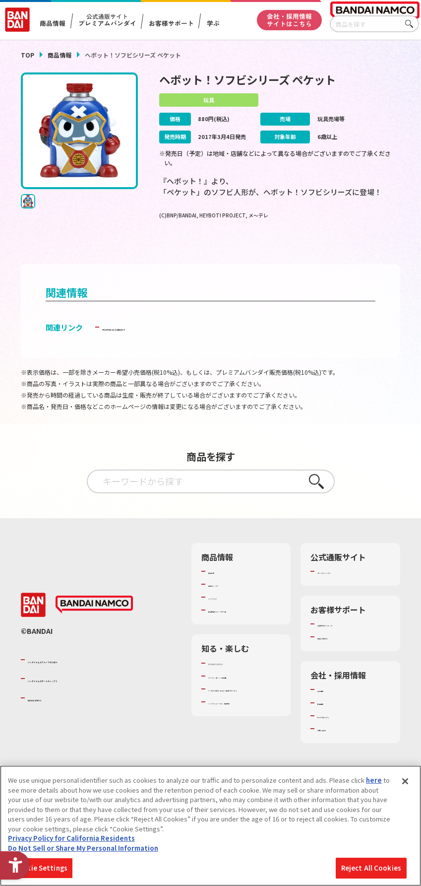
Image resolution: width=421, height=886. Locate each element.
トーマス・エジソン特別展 (243, 706)
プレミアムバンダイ (346, 588)
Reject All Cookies (371, 868)
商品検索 (221, 588)
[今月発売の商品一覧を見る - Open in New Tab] (342, 249)
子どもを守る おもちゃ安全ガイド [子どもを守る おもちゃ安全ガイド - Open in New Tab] (158, 344)
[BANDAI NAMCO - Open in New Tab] (94, 626)
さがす (411, 24)
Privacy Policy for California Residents (71, 838)
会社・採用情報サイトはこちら (289, 19)
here (374, 780)
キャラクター (227, 614)
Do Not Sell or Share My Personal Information (83, 848)
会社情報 (330, 706)
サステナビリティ (342, 732)
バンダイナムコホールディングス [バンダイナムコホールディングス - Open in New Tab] (87, 700)
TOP (27, 55)
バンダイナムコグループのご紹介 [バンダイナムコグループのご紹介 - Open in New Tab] (87, 681)
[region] (210, 825)
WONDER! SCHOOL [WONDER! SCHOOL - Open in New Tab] (236, 688)
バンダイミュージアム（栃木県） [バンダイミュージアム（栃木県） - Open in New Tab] (240, 750)
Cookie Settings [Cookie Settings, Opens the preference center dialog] (40, 868)
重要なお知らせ (339, 653)
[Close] (405, 781)
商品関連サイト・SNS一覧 (243, 631)
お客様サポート (171, 23)
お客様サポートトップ (349, 640)
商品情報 (59, 55)
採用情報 (330, 719)
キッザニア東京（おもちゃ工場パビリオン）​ (243, 728)
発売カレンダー (230, 601)
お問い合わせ (336, 745)
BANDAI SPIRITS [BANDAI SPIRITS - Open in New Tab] (58, 719)
